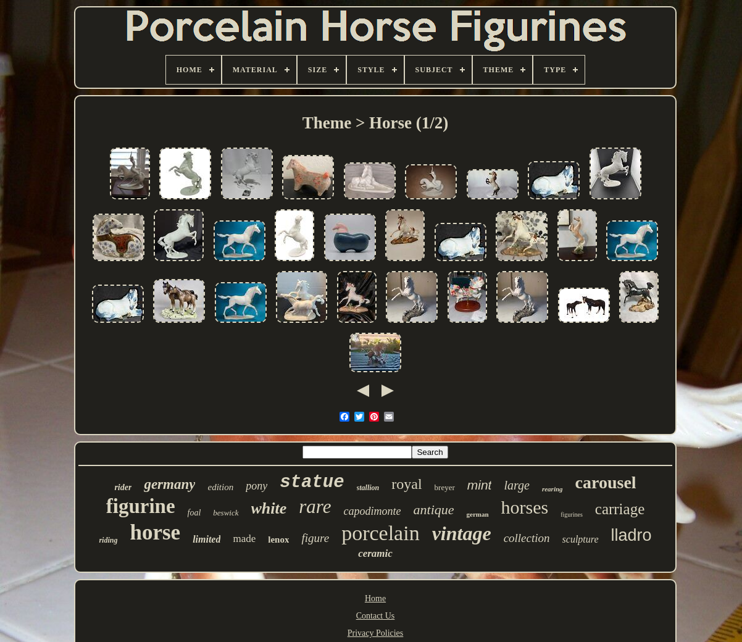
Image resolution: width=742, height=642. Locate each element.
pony (256, 486)
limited (206, 539)
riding (108, 540)
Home (375, 598)
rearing (552, 489)
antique (434, 509)
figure (315, 538)
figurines (572, 514)
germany (169, 484)
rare (315, 506)
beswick (225, 512)
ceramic (375, 553)
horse (155, 532)
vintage (461, 533)
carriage (619, 509)
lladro (631, 535)
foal (194, 512)
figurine (140, 506)
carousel (605, 482)
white (269, 508)
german (478, 514)
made (244, 538)
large (516, 485)
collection (527, 538)
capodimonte (372, 511)
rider (122, 487)
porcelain (380, 533)
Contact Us (375, 615)
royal (406, 484)
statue (312, 482)
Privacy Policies (376, 633)
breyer (445, 487)
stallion (368, 487)
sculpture (580, 539)
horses (525, 507)
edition (220, 487)
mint (479, 485)
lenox (278, 539)
